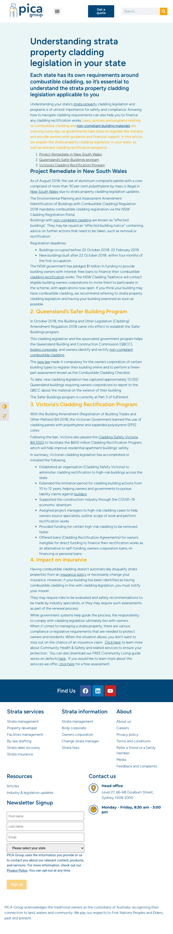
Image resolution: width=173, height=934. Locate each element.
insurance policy (73, 574)
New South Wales (44, 191)
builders (80, 494)
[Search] (163, 11)
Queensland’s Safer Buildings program (69, 160)
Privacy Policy (17, 870)
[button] (57, 11)
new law (43, 362)
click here (67, 664)
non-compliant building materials (103, 126)
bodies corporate (43, 349)
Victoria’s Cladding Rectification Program (72, 165)
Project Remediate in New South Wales (70, 154)
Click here (113, 642)
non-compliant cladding (72, 220)
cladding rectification (47, 277)
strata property (85, 104)
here (62, 658)
